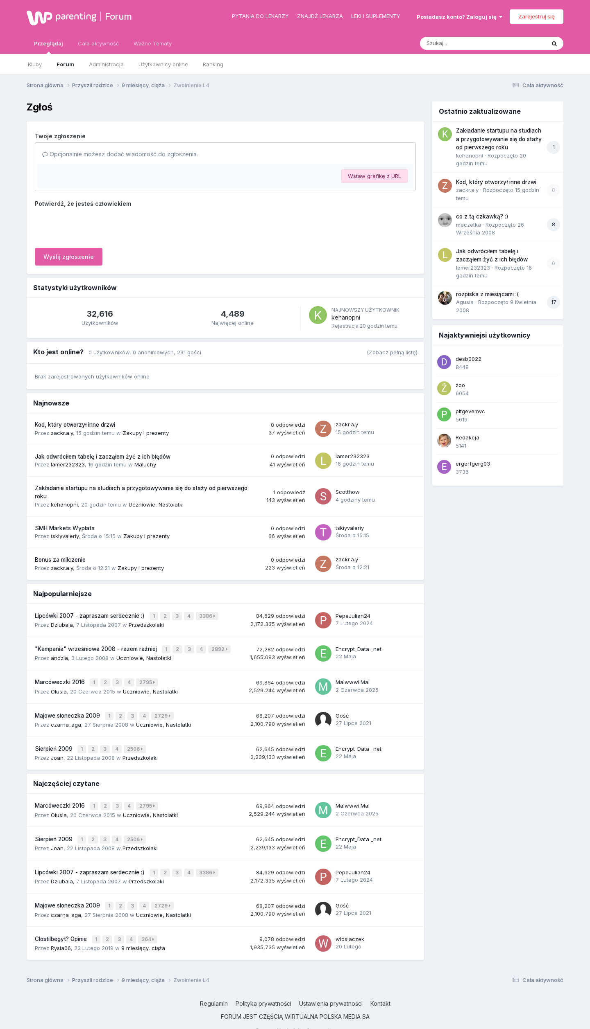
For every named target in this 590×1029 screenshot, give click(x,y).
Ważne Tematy (153, 43)
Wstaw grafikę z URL (374, 176)
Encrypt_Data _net (358, 647)
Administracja (106, 64)
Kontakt (380, 989)
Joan (57, 751)
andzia (59, 655)
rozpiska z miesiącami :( (487, 294)
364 (148, 926)
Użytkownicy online (163, 64)
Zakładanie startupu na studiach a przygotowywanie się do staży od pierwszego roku (499, 139)
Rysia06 (61, 933)
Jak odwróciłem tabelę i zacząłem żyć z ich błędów (102, 456)
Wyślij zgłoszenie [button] (68, 256)
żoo (460, 385)
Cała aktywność (98, 43)
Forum (118, 16)
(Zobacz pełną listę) (392, 352)
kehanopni (345, 317)
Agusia (465, 302)
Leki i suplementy (375, 16)
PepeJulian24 (353, 615)
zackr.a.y (62, 433)
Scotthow (348, 492)
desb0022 (468, 359)
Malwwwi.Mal (353, 678)
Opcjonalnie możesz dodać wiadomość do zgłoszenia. (120, 154)
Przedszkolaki (146, 623)
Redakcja (467, 437)
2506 (135, 743)
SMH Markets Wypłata (65, 528)
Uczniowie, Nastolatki (156, 504)
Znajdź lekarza (320, 16)
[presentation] (97, 226)
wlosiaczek (350, 925)
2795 (148, 679)
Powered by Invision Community (295, 1016)
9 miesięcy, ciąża (143, 933)
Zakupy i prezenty (146, 433)
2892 (220, 647)
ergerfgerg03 (473, 463)
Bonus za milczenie (60, 559)
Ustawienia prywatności (331, 989)
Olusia (59, 687)
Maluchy (145, 464)
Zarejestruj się (536, 16)
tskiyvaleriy (65, 536)
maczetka (468, 224)
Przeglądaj (48, 47)
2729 (163, 711)
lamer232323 (68, 464)
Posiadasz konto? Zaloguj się (459, 17)
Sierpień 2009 (54, 742)
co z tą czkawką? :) (482, 216)
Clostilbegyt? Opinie (61, 925)
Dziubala (62, 623)
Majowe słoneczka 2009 (68, 710)
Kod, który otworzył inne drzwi (75, 424)
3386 (208, 615)
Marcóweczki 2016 (60, 678)
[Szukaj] (462, 43)
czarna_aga (66, 719)
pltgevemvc (470, 411)
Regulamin (214, 989)
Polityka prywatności (263, 989)
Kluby (35, 64)
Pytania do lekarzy (260, 16)
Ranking (213, 64)
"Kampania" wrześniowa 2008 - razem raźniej (97, 647)
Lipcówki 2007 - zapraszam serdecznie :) (90, 615)
